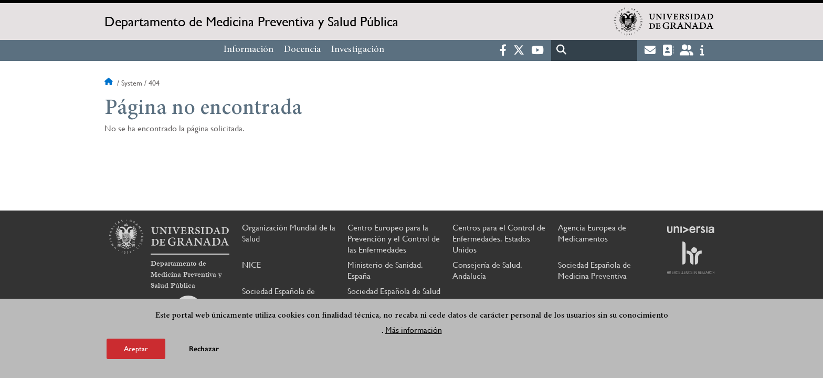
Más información (413, 330)
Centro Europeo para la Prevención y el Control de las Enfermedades (393, 239)
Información (248, 50)
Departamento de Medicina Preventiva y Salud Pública (251, 21)
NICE (251, 265)
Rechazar (204, 348)
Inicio (109, 83)
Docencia (302, 50)
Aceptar (136, 348)
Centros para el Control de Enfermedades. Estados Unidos (498, 239)
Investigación (357, 50)
